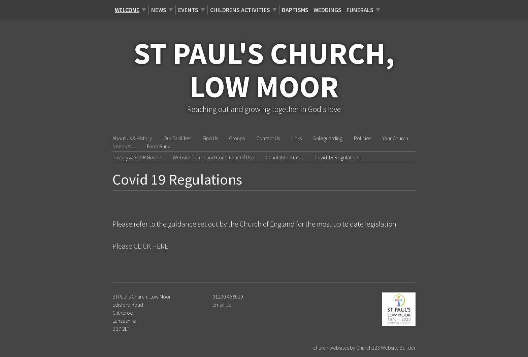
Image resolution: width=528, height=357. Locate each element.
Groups (237, 138)
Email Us (221, 304)
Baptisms (295, 10)
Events (188, 10)
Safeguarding (327, 138)
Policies (362, 138)
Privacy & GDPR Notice (136, 157)
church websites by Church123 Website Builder (364, 347)
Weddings (327, 10)
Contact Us (268, 138)
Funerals (359, 10)
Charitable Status (284, 157)
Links (296, 138)
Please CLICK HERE (141, 246)
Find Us (210, 138)
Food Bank (158, 146)
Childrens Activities (240, 10)
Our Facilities (177, 138)
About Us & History (132, 138)
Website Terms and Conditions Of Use (213, 157)
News (158, 10)
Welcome (127, 10)
